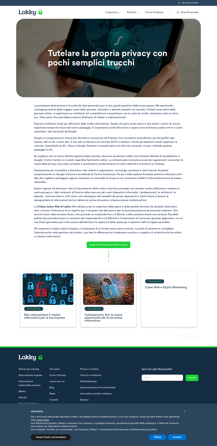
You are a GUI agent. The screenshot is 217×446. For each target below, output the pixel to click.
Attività (131, 12)
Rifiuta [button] (157, 437)
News (52, 394)
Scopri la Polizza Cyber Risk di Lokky (108, 245)
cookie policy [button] (42, 420)
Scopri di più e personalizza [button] (51, 437)
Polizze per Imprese (29, 369)
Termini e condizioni (91, 375)
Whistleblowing (88, 381)
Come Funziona (154, 12)
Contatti (53, 400)
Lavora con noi (57, 381)
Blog (51, 387)
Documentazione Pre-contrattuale (97, 387)
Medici (22, 391)
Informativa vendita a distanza (95, 394)
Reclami (84, 400)
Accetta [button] (177, 437)
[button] (184, 411)
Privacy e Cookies (89, 369)
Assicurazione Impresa (30, 375)
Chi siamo (54, 369)
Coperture (111, 12)
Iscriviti (192, 378)
